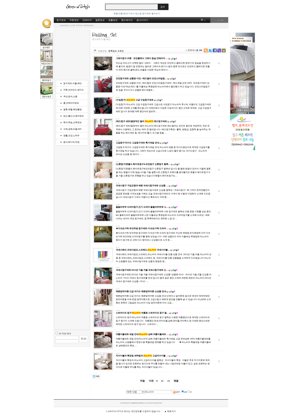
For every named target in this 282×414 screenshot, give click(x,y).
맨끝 (176, 380)
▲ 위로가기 (170, 411)
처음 (142, 380)
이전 (151, 380)
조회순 (120, 51)
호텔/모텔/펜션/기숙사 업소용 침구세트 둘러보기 (136, 13)
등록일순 (112, 51)
